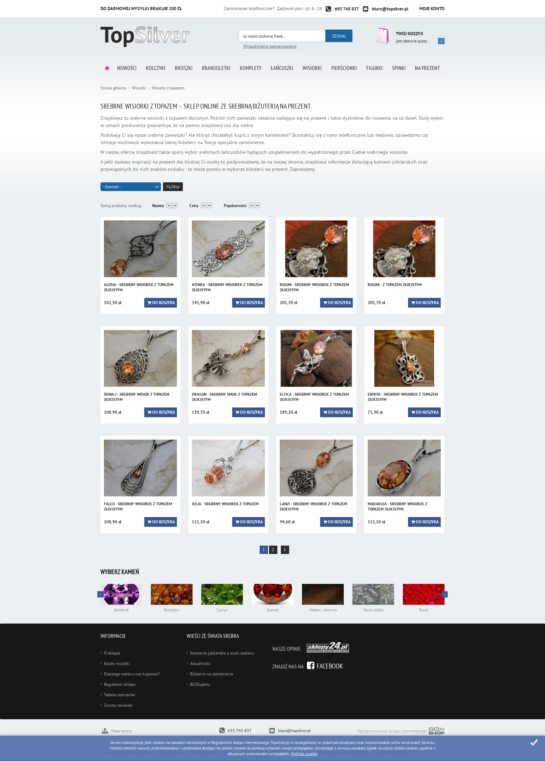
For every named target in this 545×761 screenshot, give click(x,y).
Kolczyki (155, 67)
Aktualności (200, 663)
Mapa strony (121, 731)
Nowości (127, 67)
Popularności (235, 205)
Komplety (250, 67)
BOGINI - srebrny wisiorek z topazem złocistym (314, 287)
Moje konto (432, 8)
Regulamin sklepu (119, 684)
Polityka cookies (304, 753)
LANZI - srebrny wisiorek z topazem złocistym (313, 506)
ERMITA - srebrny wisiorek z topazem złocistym (403, 397)
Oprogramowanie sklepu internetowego (401, 731)
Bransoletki (216, 67)
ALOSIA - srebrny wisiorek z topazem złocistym (138, 287)
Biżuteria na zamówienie (211, 673)
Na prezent (427, 67)
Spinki (399, 67)
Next (100, 594)
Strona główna (107, 68)
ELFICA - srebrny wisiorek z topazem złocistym (314, 397)
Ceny (193, 205)
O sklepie (112, 653)
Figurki (374, 67)
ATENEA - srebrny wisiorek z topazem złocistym (227, 287)
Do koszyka (163, 303)
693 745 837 (347, 9)
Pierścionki (344, 67)
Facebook (330, 665)
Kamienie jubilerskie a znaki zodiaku (222, 653)
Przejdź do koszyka (381, 34)
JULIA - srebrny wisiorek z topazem (225, 503)
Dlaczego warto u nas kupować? (132, 673)
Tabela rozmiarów (119, 694)
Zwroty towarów (118, 705)
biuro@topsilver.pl (390, 9)
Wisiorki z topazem (168, 87)
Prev (444, 594)
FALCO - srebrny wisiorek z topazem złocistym (138, 506)
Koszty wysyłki (117, 663)
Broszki (184, 67)
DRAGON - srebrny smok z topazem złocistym (224, 397)
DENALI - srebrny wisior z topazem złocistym (136, 397)
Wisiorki (312, 67)
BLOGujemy (200, 684)
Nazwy (158, 205)
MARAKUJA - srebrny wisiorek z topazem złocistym (397, 506)
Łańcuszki (282, 67)
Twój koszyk (409, 34)
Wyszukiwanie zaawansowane (269, 46)
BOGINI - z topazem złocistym (395, 284)
